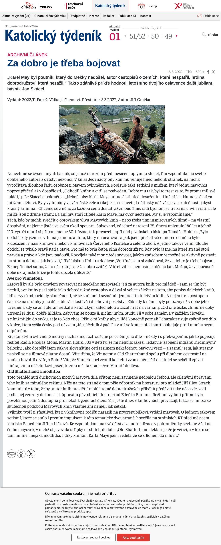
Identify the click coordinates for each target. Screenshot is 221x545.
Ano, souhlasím (133, 538)
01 (114, 35)
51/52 (137, 35)
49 (168, 35)
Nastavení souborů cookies (93, 537)
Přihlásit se (208, 16)
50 (155, 35)
